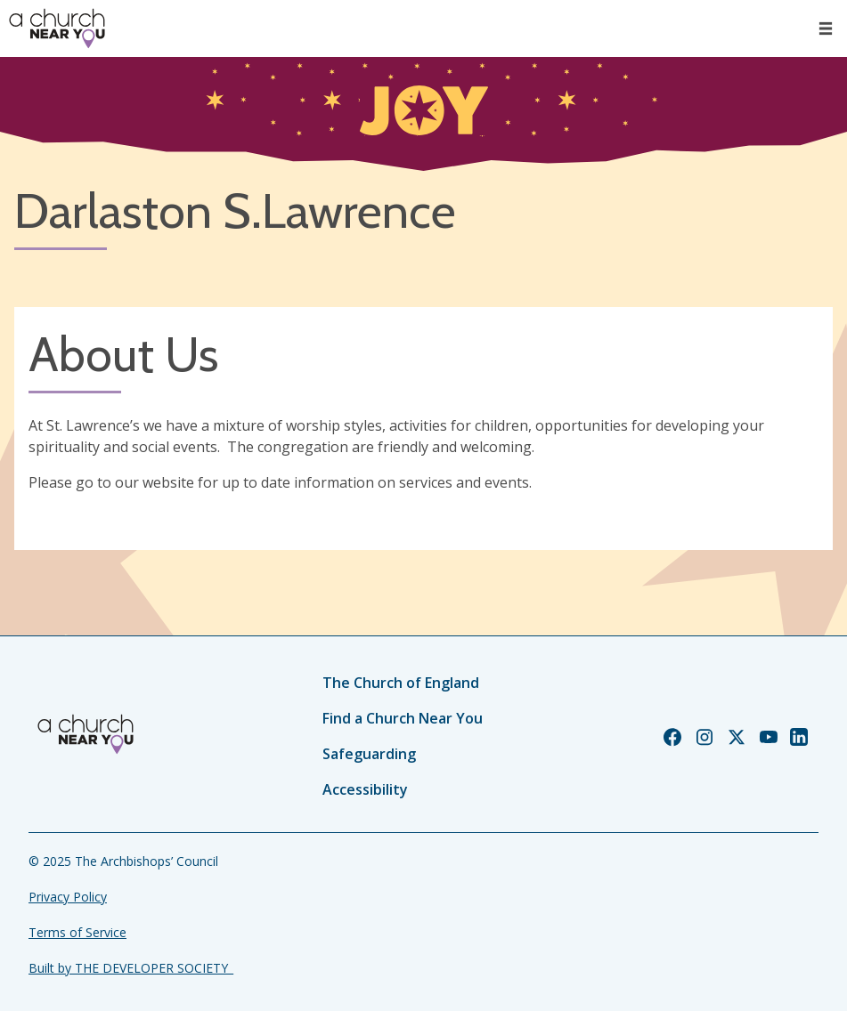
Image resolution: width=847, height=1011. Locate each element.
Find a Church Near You (402, 718)
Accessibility (365, 789)
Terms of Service (77, 932)
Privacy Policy (68, 896)
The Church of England (400, 682)
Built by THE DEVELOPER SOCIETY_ (131, 967)
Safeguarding (369, 754)
